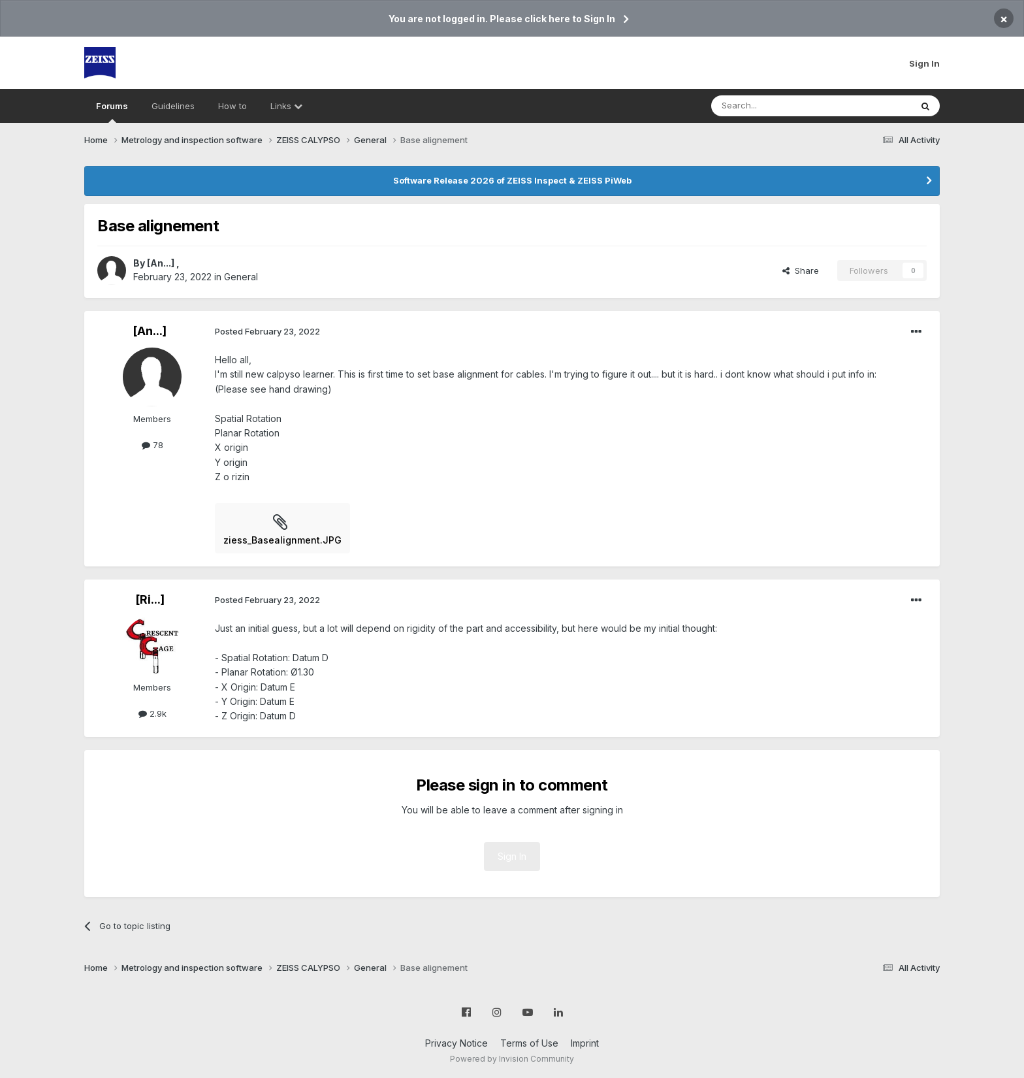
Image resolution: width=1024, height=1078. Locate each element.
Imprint (585, 1043)
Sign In (924, 63)
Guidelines (173, 106)
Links (286, 106)
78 (152, 445)
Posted (267, 331)
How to (232, 106)
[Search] (777, 105)
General (241, 276)
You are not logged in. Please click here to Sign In (502, 18)
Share (800, 270)
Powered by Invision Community (512, 1059)
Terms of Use (529, 1043)
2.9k (152, 713)
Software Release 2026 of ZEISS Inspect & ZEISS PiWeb (512, 180)
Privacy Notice (456, 1043)
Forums (112, 112)
